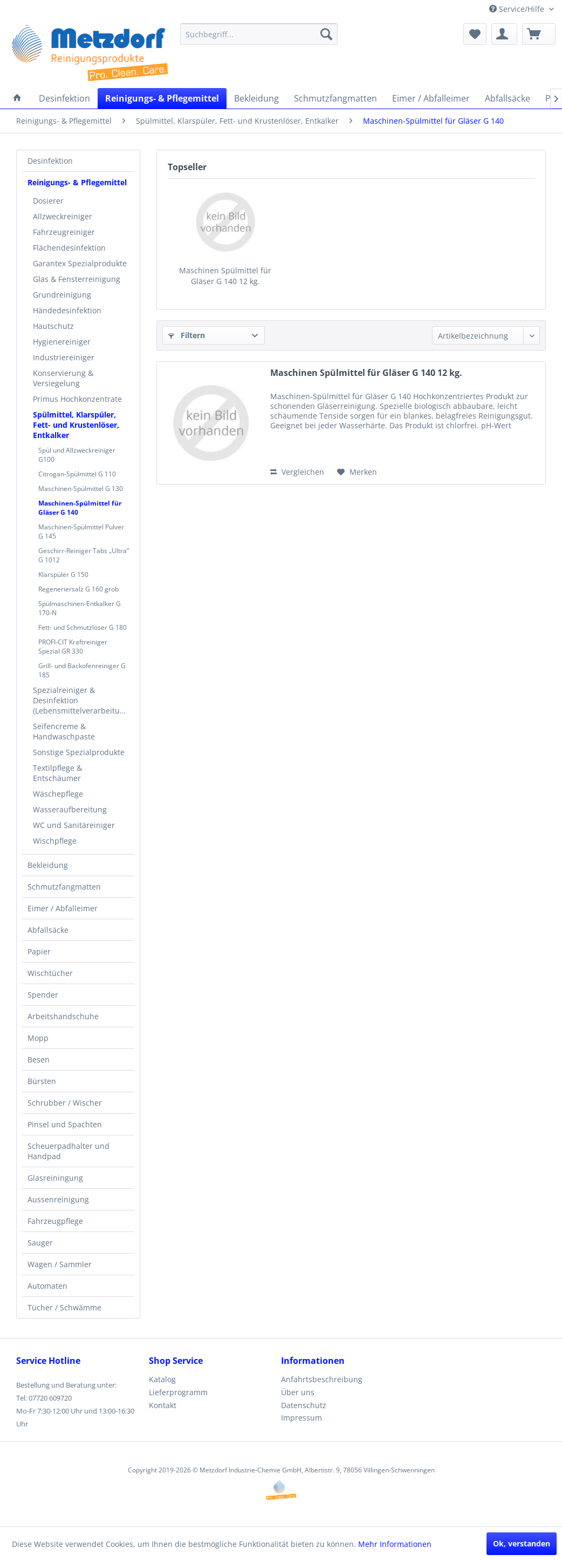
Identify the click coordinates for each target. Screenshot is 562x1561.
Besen (39, 1059)
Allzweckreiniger (62, 216)
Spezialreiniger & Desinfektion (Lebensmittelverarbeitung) (82, 700)
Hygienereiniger (62, 342)
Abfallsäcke (48, 930)
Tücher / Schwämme (64, 1307)
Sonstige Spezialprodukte (79, 752)
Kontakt (162, 1405)
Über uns (297, 1392)
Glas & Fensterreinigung (76, 279)
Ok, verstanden (521, 1543)
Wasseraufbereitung (70, 809)
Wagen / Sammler (60, 1264)
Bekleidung (48, 865)
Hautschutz (53, 326)
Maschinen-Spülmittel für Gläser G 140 (79, 508)
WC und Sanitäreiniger (74, 825)
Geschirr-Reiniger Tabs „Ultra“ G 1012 (83, 555)
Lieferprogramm (178, 1392)
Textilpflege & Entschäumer (57, 773)
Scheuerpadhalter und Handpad (68, 1151)
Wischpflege (55, 841)
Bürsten (42, 1081)
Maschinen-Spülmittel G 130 (80, 488)
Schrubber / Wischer (65, 1103)
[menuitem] (259, 34)
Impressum (301, 1417)
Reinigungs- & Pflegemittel (77, 182)
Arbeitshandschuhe (63, 1016)
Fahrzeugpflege (55, 1221)
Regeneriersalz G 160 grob (78, 589)
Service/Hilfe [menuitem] (517, 9)
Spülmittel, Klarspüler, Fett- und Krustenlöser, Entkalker (76, 424)
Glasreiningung (55, 1178)
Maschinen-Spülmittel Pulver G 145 (81, 531)
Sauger (40, 1242)
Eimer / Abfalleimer (63, 908)
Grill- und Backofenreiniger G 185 (82, 670)
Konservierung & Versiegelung (63, 378)
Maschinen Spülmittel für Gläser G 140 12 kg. (225, 275)
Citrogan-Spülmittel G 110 (77, 474)
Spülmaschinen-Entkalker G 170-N (79, 608)
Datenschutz (303, 1405)
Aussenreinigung (58, 1199)
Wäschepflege (58, 794)
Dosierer (48, 201)
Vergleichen (297, 472)
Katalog (162, 1379)
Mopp (38, 1038)
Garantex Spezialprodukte (80, 263)
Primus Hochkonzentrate (77, 399)
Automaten (47, 1286)
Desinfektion (50, 161)
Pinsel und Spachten (65, 1124)
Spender (43, 995)
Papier (39, 951)
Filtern (186, 335)
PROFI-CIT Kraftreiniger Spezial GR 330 (72, 646)
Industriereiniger (63, 357)
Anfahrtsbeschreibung (321, 1379)
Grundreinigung (62, 295)
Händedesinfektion (67, 310)
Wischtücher (50, 973)
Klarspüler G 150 (63, 574)
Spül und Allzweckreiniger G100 (76, 455)
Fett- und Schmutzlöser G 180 (82, 627)
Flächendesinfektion (69, 248)
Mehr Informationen (394, 1544)
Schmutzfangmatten (64, 887)
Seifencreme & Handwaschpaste (64, 731)
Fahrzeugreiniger (64, 232)
